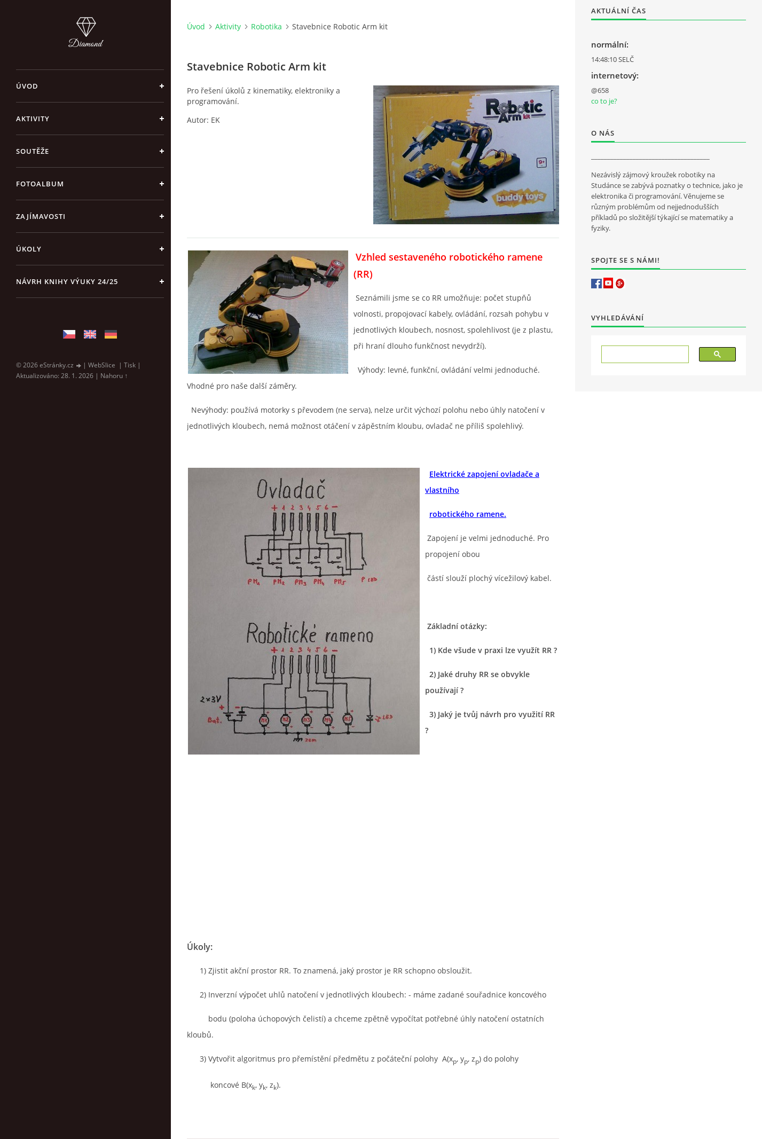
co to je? (604, 101)
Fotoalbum (40, 183)
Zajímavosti (41, 216)
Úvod (27, 86)
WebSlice (101, 365)
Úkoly (29, 249)
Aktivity (33, 118)
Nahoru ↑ (114, 375)
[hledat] (641, 354)
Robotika (266, 26)
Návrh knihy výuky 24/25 (67, 281)
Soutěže (32, 151)
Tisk (130, 365)
